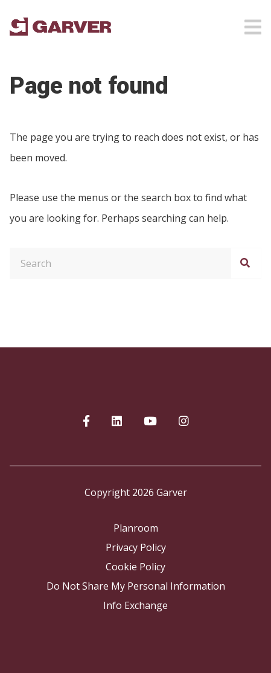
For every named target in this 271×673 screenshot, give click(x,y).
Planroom (135, 528)
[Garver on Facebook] (86, 421)
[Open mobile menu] (252, 23)
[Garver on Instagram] (184, 421)
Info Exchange (135, 605)
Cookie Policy (135, 566)
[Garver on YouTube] (150, 421)
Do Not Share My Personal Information (135, 586)
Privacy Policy (136, 547)
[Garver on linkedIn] (117, 421)
